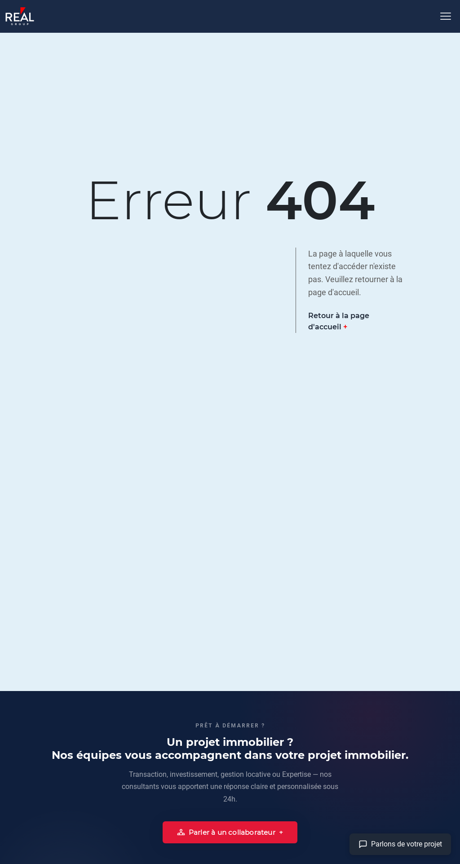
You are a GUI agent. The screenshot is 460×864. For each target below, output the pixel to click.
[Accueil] (19, 16)
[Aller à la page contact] (400, 844)
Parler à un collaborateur (226, 832)
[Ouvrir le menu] (446, 16)
